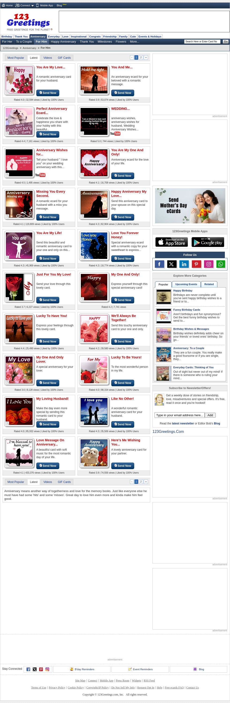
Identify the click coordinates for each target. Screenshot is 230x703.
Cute (133, 36)
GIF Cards (64, 57)
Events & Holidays (149, 36)
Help (159, 687)
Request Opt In (145, 687)
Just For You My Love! (53, 274)
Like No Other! (122, 399)
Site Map (80, 680)
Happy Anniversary (63, 41)
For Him (41, 41)
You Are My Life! (49, 233)
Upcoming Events (186, 284)
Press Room (123, 680)
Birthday (6, 36)
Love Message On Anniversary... (50, 442)
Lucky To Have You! (51, 316)
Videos (47, 57)
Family (123, 36)
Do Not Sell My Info (123, 687)
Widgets (136, 680)
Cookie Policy (76, 687)
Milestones (105, 41)
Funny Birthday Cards (186, 309)
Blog (59, 5)
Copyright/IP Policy (97, 687)
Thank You (21, 36)
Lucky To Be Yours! (126, 357)
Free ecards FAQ (174, 687)
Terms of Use (38, 687)
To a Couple (24, 41)
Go (226, 41)
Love (65, 36)
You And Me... (122, 67)
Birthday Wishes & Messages (191, 329)
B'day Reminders (82, 669)
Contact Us (192, 687)
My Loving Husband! (52, 399)
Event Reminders (140, 669)
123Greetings (10, 48)
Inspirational (79, 36)
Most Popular (15, 57)
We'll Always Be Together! (123, 318)
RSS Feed (149, 680)
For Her (7, 41)
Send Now (47, 93)
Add (210, 415)
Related (209, 284)
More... (134, 41)
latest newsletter (183, 423)
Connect (25, 5)
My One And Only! (125, 274)
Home (9, 5)
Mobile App (46, 5)
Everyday (54, 36)
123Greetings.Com (168, 432)
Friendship (110, 36)
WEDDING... (120, 108)
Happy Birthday (182, 290)
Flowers (121, 41)
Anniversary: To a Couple (188, 348)
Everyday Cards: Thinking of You (193, 367)
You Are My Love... (50, 67)
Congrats (95, 36)
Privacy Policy (57, 687)
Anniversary (38, 36)
